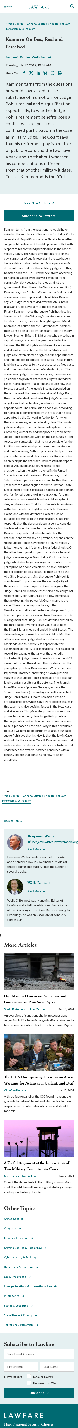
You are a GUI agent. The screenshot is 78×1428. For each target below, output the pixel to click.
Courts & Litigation (18, 1238)
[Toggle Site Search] (72, 6)
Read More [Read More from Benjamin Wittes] (34, 849)
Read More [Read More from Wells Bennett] (34, 891)
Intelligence (14, 1296)
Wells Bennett (42, 57)
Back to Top (11, 820)
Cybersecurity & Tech (20, 1257)
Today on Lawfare (43, 1376)
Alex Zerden (38, 1009)
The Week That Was (44, 1383)
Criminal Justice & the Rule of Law (48, 23)
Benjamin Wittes (18, 57)
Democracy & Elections (21, 1267)
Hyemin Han (29, 1176)
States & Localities (18, 1305)
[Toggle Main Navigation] (14, 6)
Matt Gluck (12, 1176)
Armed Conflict (15, 23)
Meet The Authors (37, 203)
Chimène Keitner (15, 1090)
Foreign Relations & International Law (30, 1286)
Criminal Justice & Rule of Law (25, 1247)
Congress (12, 1228)
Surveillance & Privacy (20, 1315)
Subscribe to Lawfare (39, 216)
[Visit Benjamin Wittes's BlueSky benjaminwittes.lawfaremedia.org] (53, 841)
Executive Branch (17, 1276)
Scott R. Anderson (16, 1009)
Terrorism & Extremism (20, 28)
